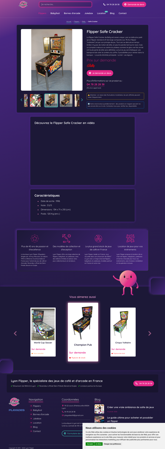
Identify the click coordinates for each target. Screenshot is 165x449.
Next (82, 99)
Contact (123, 13)
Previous (21, 99)
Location (101, 13)
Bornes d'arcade (72, 13)
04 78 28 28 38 (95, 84)
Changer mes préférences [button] (112, 444)
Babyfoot (55, 13)
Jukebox (88, 13)
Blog (112, 13)
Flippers (42, 13)
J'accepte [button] (90, 444)
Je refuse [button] (98, 444)
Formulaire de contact (75, 433)
